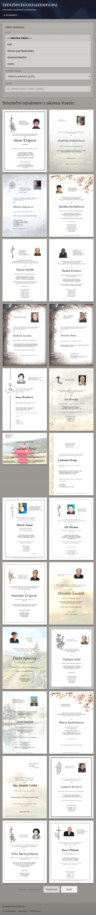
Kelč (9, 44)
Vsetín (10, 64)
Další (69, 889)
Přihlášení (35, 911)
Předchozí (51, 889)
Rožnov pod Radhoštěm (20, 51)
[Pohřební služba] (48, 76)
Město (8, 32)
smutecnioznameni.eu (30, 4)
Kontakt (22, 911)
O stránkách (10, 14)
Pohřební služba (13, 70)
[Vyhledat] (50, 89)
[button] (24, 141)
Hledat (8, 83)
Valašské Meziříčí (16, 57)
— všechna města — (19, 38)
